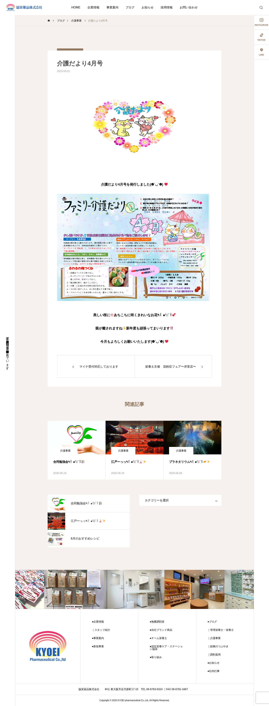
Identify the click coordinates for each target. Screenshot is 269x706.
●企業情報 (98, 621)
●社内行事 (213, 671)
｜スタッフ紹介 (101, 630)
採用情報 (167, 7)
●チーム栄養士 (158, 638)
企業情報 (93, 7)
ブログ (130, 7)
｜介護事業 (214, 638)
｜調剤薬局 (214, 654)
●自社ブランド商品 (161, 630)
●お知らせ (213, 662)
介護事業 (65, 450)
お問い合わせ (189, 7)
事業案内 (112, 7)
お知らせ (148, 7)
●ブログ (212, 621)
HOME (75, 7)
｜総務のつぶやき (218, 646)
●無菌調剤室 (157, 621)
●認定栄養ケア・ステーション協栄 (166, 647)
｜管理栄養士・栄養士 (221, 630)
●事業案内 (98, 638)
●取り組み (156, 657)
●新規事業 (98, 646)
